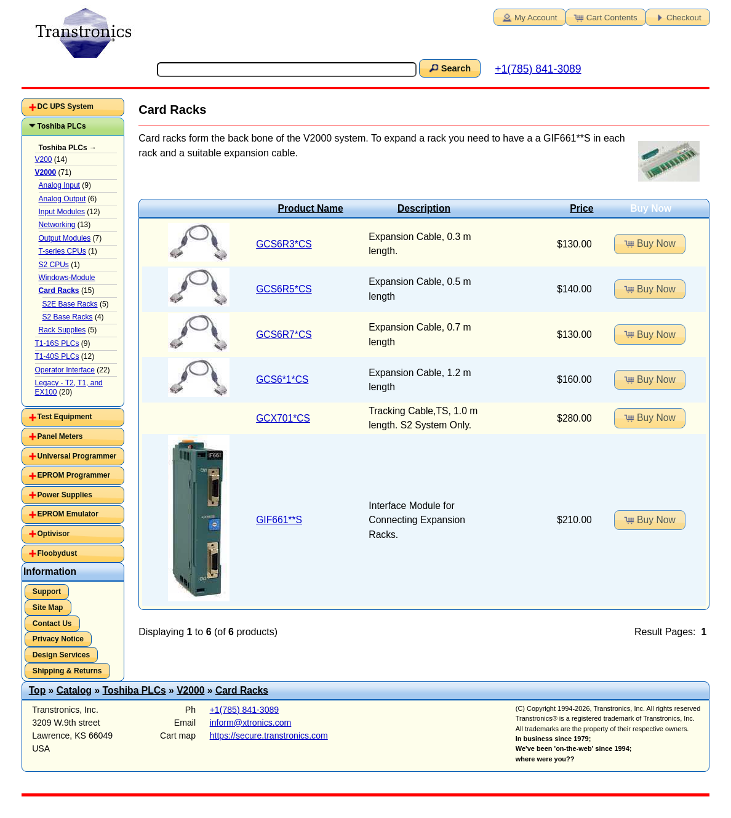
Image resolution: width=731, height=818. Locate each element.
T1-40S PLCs (57, 356)
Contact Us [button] (52, 623)
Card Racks (241, 690)
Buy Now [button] (649, 243)
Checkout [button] (676, 16)
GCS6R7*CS (284, 334)
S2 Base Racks (67, 317)
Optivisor (54, 533)
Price (581, 208)
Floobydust (58, 553)
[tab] (73, 107)
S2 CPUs (54, 264)
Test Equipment (65, 416)
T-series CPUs (62, 251)
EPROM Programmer (74, 475)
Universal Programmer (77, 456)
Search (448, 67)
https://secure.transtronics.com (269, 735)
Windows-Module (67, 277)
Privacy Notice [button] (58, 639)
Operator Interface (65, 370)
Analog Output (62, 198)
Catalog (74, 690)
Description (423, 208)
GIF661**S (279, 520)
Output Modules (65, 238)
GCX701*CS (283, 418)
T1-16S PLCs (57, 343)
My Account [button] (528, 16)
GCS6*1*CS (282, 379)
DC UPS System (66, 106)
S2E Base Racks (70, 304)
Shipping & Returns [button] (67, 671)
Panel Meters (60, 436)
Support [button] (47, 591)
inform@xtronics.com (251, 723)
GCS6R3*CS (284, 244)
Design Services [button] (61, 655)
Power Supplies (65, 495)
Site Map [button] (48, 607)
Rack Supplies (62, 330)
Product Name (310, 208)
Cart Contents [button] (604, 16)
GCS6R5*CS (284, 289)
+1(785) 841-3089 (538, 69)
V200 (43, 159)
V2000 (190, 690)
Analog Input (59, 185)
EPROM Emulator (68, 514)
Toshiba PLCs (62, 126)
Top (37, 690)
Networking (57, 224)
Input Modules (62, 211)
